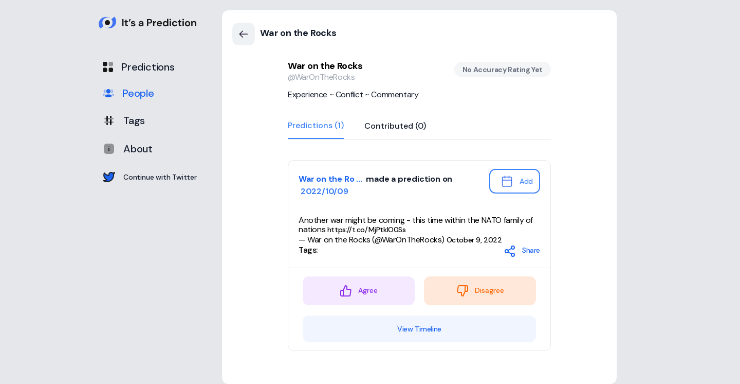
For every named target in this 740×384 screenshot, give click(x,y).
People (128, 93)
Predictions (139, 67)
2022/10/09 (323, 191)
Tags (124, 120)
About (128, 148)
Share (522, 251)
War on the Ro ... (331, 178)
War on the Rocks (325, 66)
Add (517, 181)
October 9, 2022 (474, 240)
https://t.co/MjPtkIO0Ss (366, 229)
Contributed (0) (395, 126)
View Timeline (419, 329)
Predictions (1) (316, 126)
